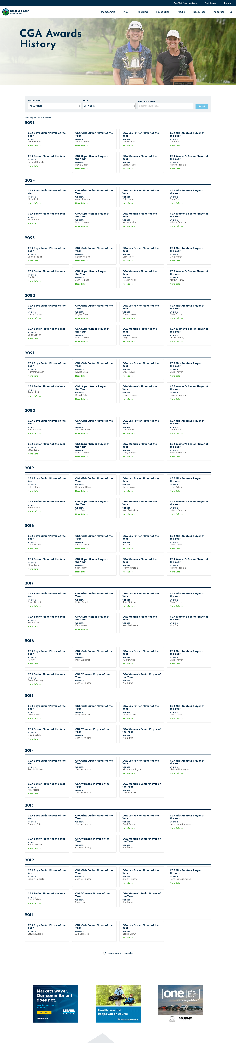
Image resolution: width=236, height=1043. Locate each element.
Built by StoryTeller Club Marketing (118, 1038)
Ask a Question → (132, 1000)
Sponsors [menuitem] (173, 997)
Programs (143, 11)
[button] (168, 1017)
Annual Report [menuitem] (176, 987)
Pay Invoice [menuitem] (175, 992)
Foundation (164, 11)
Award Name (35, 101)
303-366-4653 (127, 993)
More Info (34, 145)
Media (182, 11)
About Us (219, 11)
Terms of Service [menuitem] (178, 1007)
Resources (200, 11)
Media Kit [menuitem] (173, 981)
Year (85, 101)
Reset (202, 106)
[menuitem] (183, 3)
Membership (109, 11)
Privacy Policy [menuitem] (176, 1002)
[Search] (231, 12)
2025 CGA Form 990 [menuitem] (179, 1012)
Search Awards (146, 101)
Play (126, 11)
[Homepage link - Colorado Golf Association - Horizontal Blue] (36, 1020)
